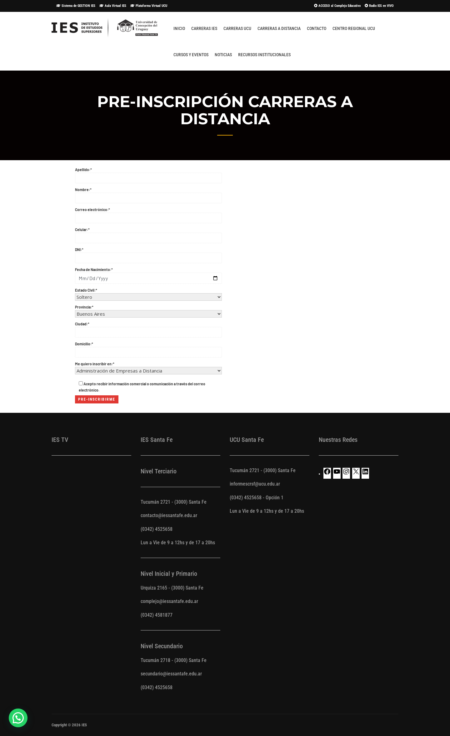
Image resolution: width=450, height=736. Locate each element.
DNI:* (148, 253)
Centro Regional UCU (353, 28)
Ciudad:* (148, 328)
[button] (18, 718)
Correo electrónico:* (148, 213)
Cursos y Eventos (190, 54)
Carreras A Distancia (279, 28)
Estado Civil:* (148, 293)
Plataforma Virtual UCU (148, 6)
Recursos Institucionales (264, 54)
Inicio (179, 28)
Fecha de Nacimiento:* (148, 274)
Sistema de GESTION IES (75, 6)
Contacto (316, 28)
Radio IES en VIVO (379, 6)
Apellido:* (148, 173)
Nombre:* (148, 193)
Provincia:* (148, 310)
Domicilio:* (148, 348)
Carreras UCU (237, 28)
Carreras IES (204, 28)
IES (84, 725)
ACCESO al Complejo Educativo (337, 6)
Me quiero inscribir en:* (148, 367)
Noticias (223, 54)
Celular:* (148, 233)
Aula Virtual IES (112, 6)
